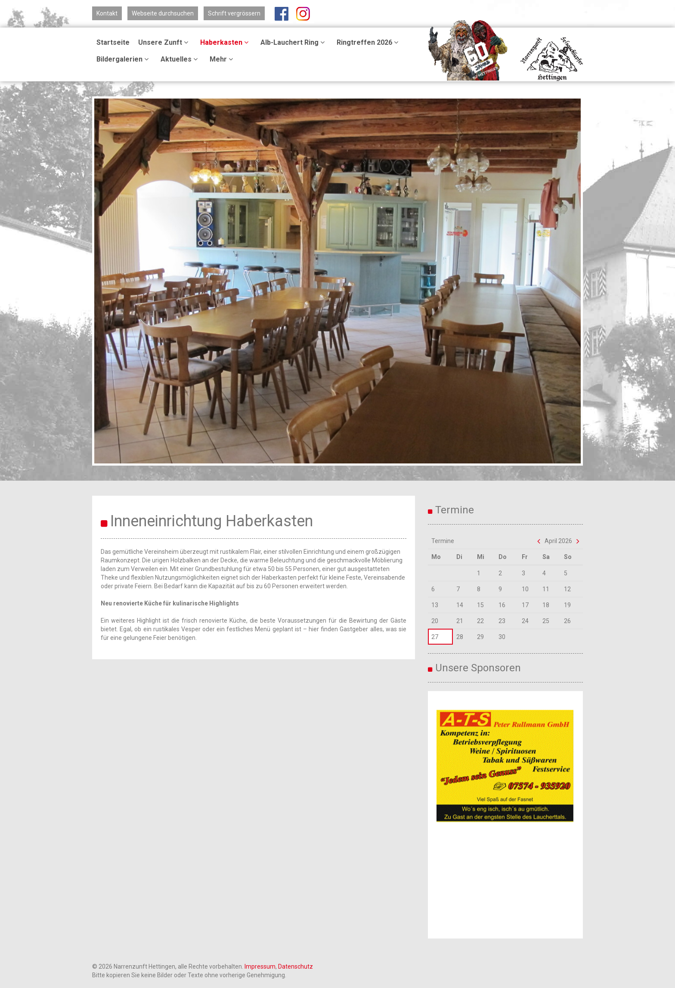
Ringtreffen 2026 (369, 42)
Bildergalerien (123, 59)
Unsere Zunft (164, 42)
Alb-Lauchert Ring (293, 42)
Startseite (113, 42)
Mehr (222, 59)
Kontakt (107, 13)
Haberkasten (225, 42)
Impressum (260, 966)
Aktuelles (180, 59)
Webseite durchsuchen (163, 13)
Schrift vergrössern (234, 13)
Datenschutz (295, 966)
